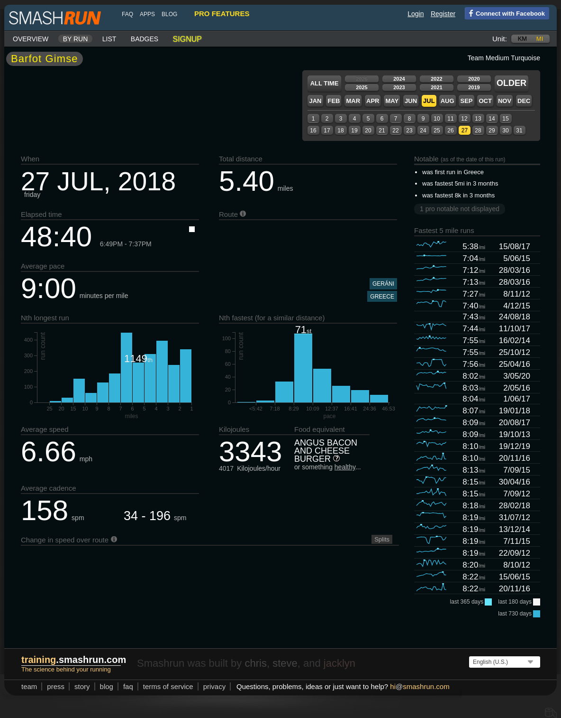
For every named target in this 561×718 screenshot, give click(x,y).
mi (539, 38)
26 (450, 130)
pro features (221, 13)
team (29, 686)
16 (313, 130)
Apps (147, 14)
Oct (485, 100)
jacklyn (339, 663)
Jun (411, 100)
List (109, 39)
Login (415, 14)
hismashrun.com (419, 686)
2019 (474, 87)
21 (382, 130)
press (55, 686)
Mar (353, 100)
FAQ (127, 14)
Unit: (499, 39)
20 (368, 130)
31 (519, 130)
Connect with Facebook (505, 13)
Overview (30, 39)
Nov (504, 100)
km (522, 38)
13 (478, 118)
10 (437, 118)
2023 (399, 87)
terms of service (168, 686)
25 (437, 130)
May (391, 100)
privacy (214, 686)
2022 (436, 79)
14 (492, 118)
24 (423, 130)
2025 (361, 87)
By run (75, 39)
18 (340, 130)
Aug (447, 100)
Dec (523, 100)
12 (464, 118)
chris (255, 663)
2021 (436, 87)
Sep (466, 100)
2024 (399, 79)
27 (464, 130)
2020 (474, 79)
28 (478, 130)
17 (327, 130)
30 (505, 130)
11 (450, 118)
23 (409, 130)
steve (285, 663)
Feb (333, 100)
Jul (429, 100)
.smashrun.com (73, 659)
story (82, 686)
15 (505, 118)
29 (492, 130)
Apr (372, 100)
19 (354, 130)
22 (395, 130)
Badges (144, 39)
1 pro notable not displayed (459, 209)
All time (324, 83)
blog (169, 14)
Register (443, 14)
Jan (315, 100)
